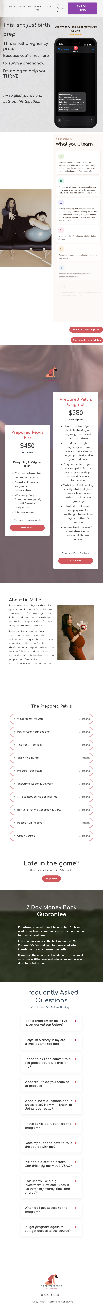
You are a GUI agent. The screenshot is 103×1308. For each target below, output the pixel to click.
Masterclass (24, 6)
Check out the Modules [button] (87, 340)
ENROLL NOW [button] (82, 8)
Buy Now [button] (51, 878)
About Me (37, 8)
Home (12, 6)
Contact (48, 6)
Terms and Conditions (61, 1301)
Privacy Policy (37, 1301)
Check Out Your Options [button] (86, 329)
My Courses (61, 8)
